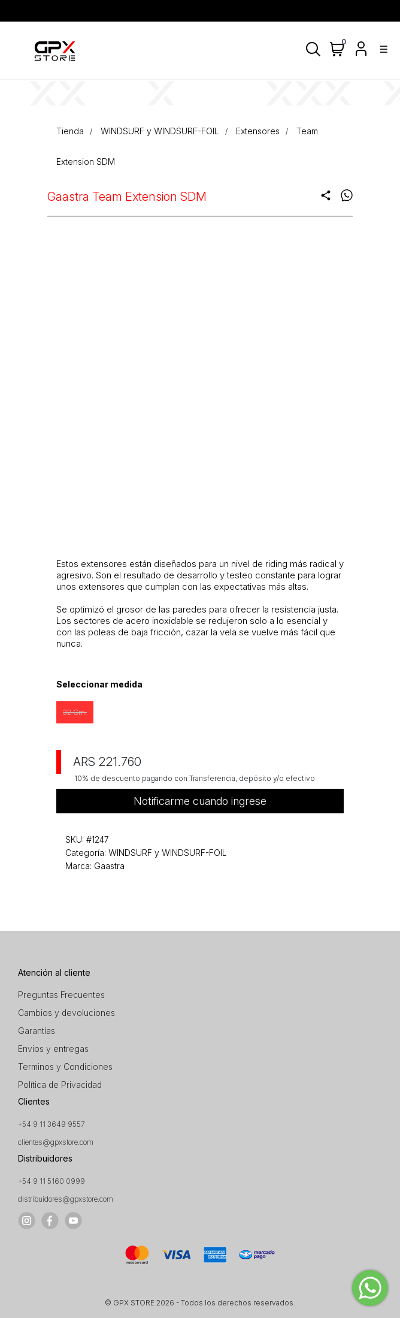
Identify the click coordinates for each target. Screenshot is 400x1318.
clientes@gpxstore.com (55, 1142)
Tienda (70, 131)
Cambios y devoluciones (66, 1013)
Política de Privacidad (60, 1084)
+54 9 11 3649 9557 (51, 1124)
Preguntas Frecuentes (61, 995)
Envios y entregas (53, 1048)
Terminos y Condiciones (65, 1066)
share (326, 195)
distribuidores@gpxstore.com (65, 1199)
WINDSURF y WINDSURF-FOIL (160, 131)
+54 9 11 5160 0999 (51, 1181)
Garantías (36, 1031)
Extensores (258, 131)
